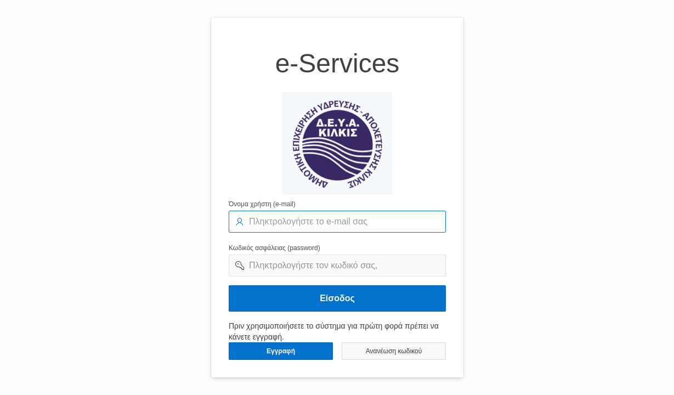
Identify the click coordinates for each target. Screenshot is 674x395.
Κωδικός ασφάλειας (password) (274, 248)
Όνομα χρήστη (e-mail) (262, 204)
